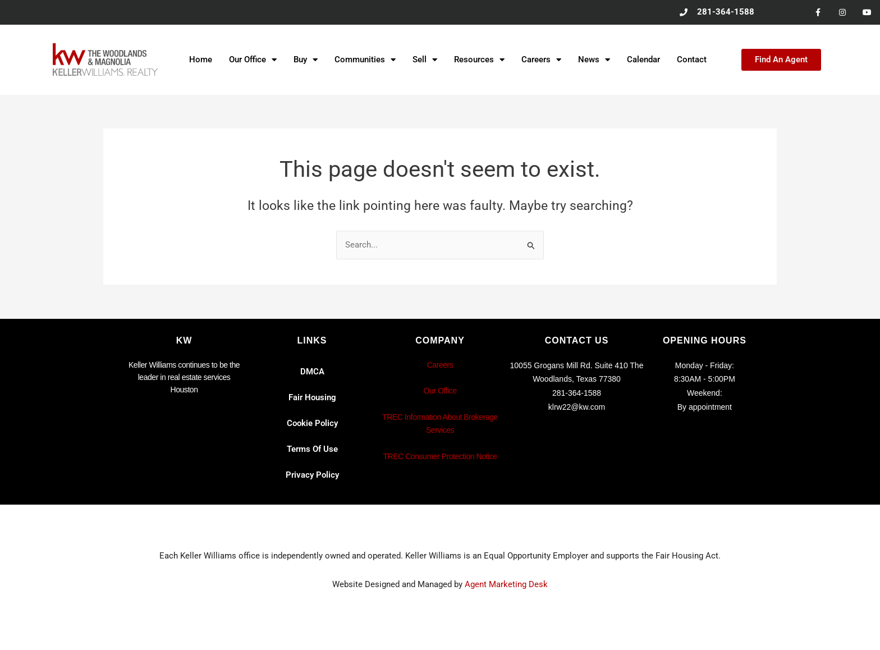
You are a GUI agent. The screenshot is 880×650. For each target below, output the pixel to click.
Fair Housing (312, 397)
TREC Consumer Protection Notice (440, 456)
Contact (692, 60)
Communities (365, 60)
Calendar (643, 60)
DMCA (312, 372)
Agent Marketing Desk (506, 584)
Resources (479, 60)
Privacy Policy (312, 475)
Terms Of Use (312, 449)
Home (200, 60)
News (594, 60)
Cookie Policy (312, 423)
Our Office (253, 60)
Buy (306, 60)
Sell (424, 60)
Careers (541, 60)
